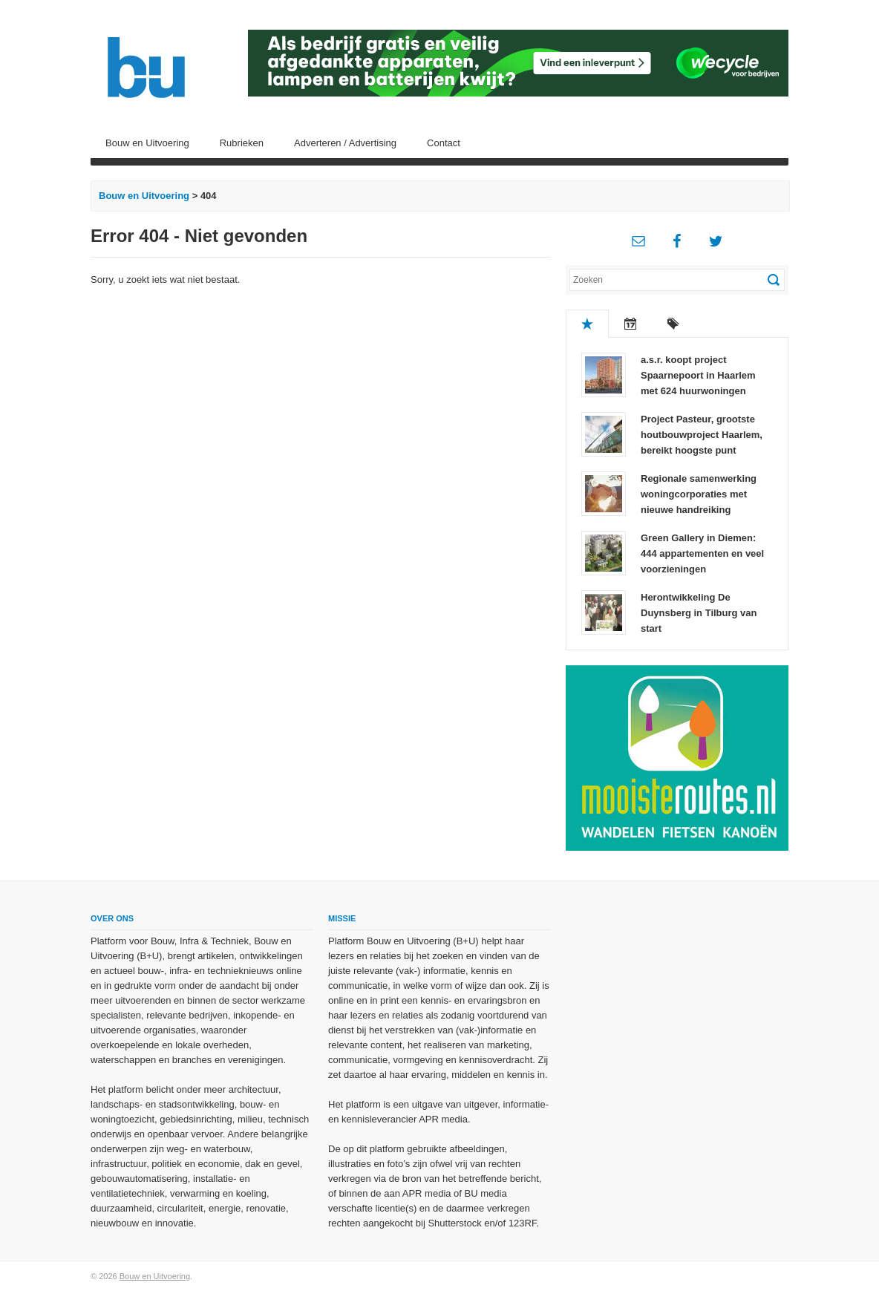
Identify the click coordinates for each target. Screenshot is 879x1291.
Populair (587, 324)
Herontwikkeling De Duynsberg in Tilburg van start (699, 613)
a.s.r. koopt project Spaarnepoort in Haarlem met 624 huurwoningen (698, 375)
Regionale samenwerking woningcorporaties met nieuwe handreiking (699, 494)
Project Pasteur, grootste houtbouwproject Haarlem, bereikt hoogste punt (701, 435)
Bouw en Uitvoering (147, 142)
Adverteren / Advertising (345, 142)
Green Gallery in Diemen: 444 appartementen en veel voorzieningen (702, 553)
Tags (673, 324)
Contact (443, 142)
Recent (630, 324)
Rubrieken (242, 142)
